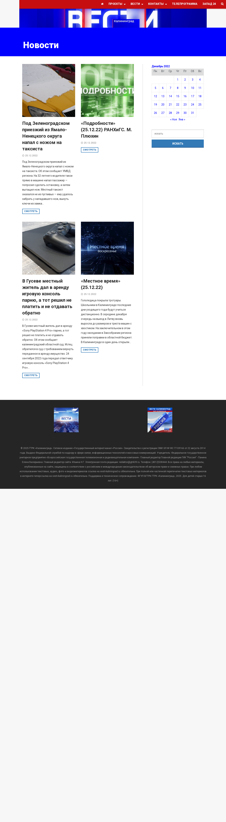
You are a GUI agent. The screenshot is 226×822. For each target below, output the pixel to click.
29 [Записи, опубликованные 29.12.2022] (177, 112)
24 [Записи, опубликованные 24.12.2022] (192, 104)
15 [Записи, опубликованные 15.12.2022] (177, 96)
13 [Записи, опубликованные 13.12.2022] (162, 96)
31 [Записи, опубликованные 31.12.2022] (192, 112)
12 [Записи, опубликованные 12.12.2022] (155, 96)
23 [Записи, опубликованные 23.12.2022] (185, 104)
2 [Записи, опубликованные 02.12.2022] (185, 79)
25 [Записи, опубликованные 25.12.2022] (199, 104)
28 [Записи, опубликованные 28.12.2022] (170, 112)
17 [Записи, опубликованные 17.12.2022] (192, 96)
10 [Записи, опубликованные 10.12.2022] (192, 87)
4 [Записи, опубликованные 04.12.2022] (200, 79)
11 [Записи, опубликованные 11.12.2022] (199, 87)
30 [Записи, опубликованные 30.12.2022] (185, 112)
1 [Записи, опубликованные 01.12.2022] (177, 79)
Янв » (182, 119)
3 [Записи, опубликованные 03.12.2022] (192, 79)
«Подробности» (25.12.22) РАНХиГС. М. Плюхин (106, 130)
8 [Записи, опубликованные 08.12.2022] (177, 87)
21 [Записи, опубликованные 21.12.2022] (170, 104)
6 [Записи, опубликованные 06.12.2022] (163, 87)
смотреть (31, 211)
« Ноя (173, 119)
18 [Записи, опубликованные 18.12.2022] (199, 96)
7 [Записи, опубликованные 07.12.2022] (170, 87)
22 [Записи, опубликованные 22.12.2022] (177, 104)
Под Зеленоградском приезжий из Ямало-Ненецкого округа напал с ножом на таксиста (46, 136)
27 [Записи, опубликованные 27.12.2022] (162, 112)
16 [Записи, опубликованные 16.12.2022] (185, 96)
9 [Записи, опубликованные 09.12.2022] (185, 87)
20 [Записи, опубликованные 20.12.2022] (162, 104)
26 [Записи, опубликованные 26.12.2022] (155, 112)
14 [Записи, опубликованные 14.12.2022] (170, 96)
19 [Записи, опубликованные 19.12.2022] (155, 104)
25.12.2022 (31, 155)
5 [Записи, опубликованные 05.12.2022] (155, 87)
